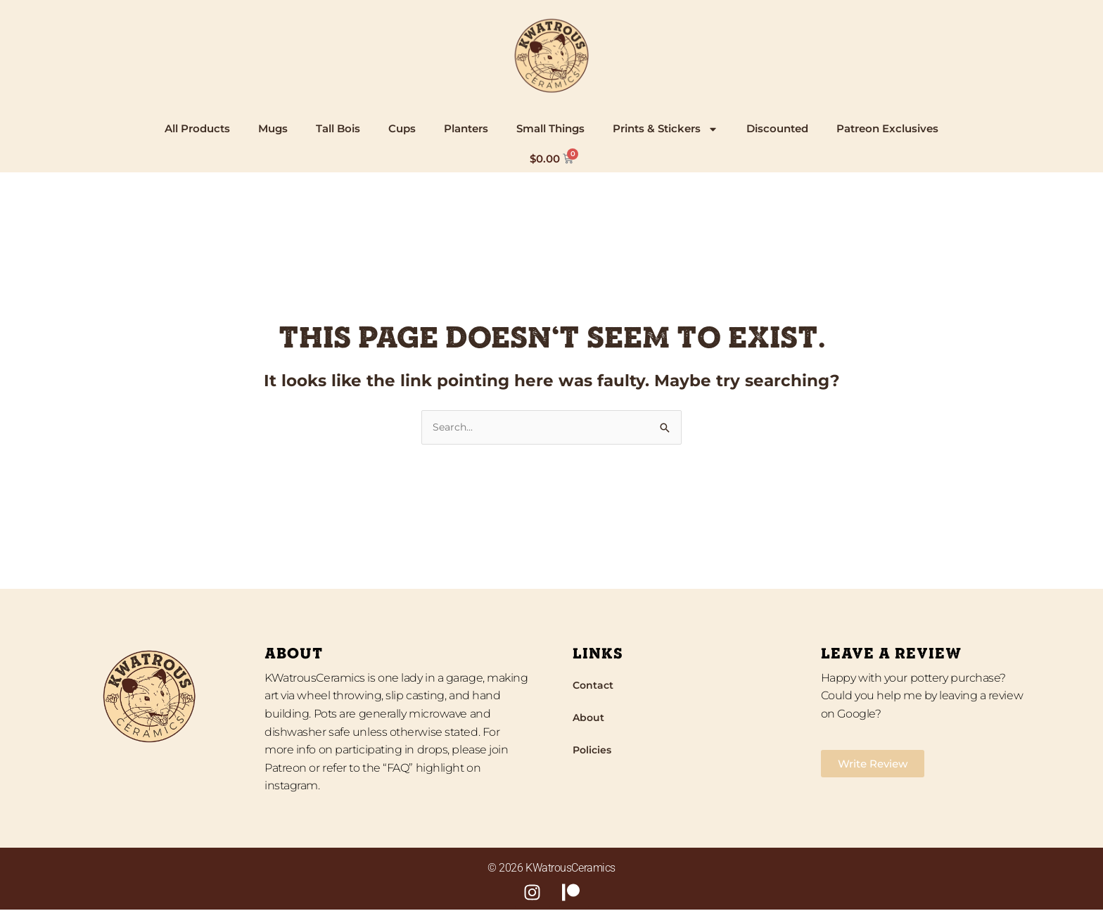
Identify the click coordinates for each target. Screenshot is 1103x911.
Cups (402, 128)
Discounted (777, 128)
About (589, 718)
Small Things (550, 128)
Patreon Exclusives (887, 128)
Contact (594, 686)
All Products (197, 128)
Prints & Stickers (665, 129)
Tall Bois (338, 128)
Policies (593, 751)
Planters (466, 128)
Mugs (273, 128)
